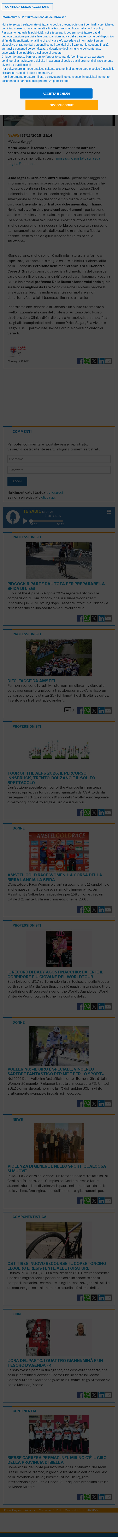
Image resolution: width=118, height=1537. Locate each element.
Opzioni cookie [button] (62, 105)
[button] (27, 6)
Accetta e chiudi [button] (56, 93)
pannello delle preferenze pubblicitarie (44, 80)
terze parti (58, 32)
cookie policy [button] (95, 28)
